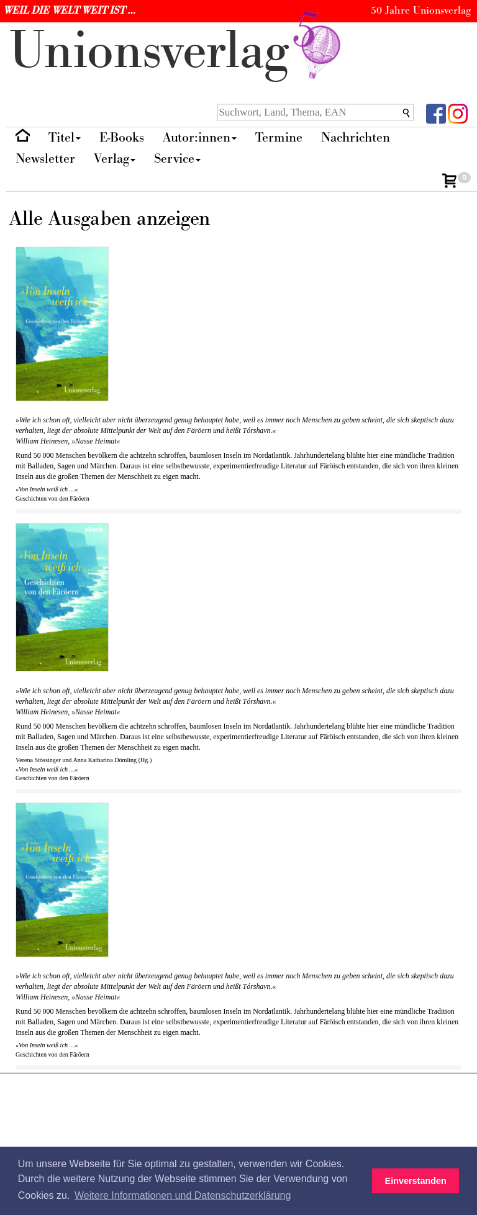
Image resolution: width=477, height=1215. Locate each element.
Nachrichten (355, 137)
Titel (64, 137)
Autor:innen (200, 137)
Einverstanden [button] (416, 1181)
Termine (278, 137)
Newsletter (45, 158)
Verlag (114, 158)
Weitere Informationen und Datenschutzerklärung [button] (183, 1195)
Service (177, 158)
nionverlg (177, 51)
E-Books (121, 137)
